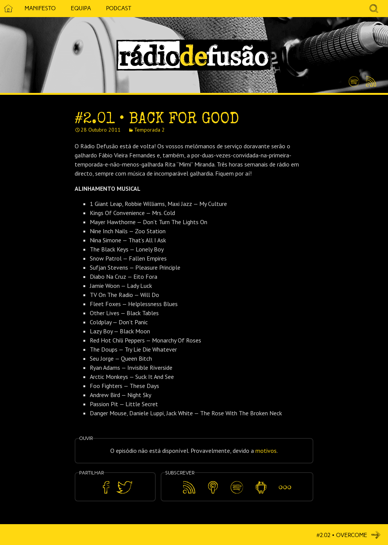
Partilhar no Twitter (124, 487)
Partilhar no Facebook (106, 487)
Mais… (285, 482)
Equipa (81, 8)
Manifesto (40, 8)
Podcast (118, 8)
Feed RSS (369, 82)
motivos (266, 450)
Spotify (353, 78)
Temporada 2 (149, 129)
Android (261, 482)
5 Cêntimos (148, 8)
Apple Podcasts (213, 486)
